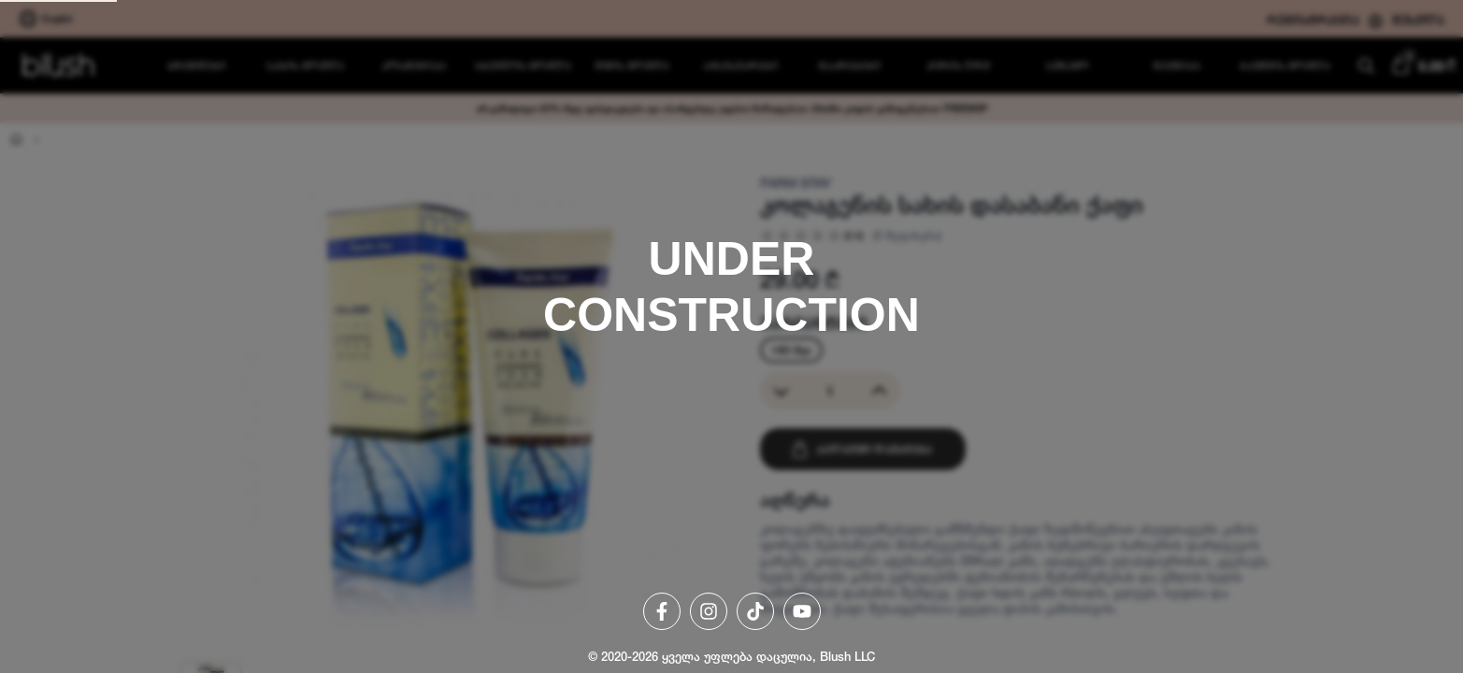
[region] (731, 336)
